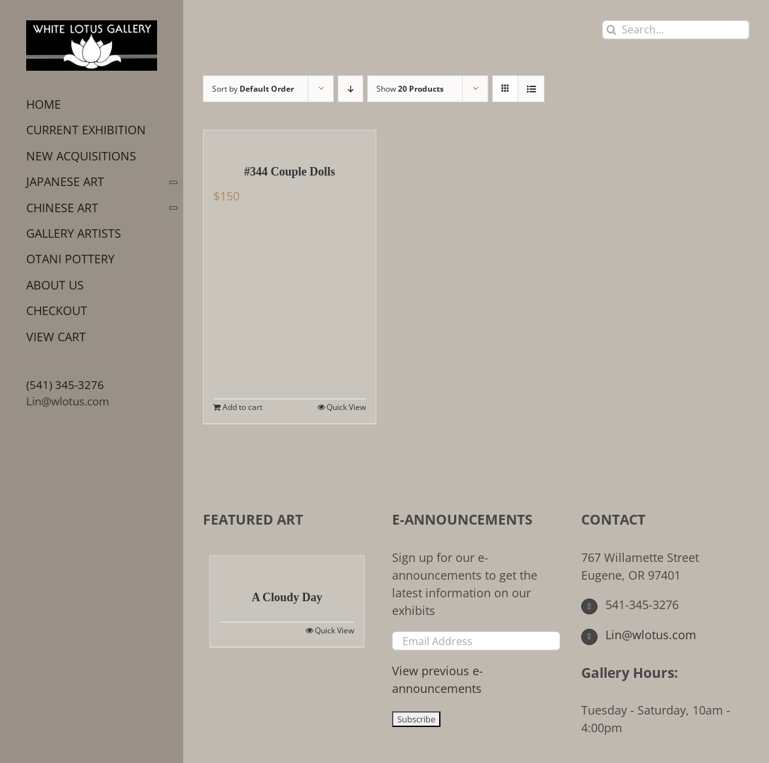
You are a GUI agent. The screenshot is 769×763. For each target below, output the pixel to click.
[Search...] (675, 29)
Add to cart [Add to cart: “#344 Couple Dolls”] (242, 407)
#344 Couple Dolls (289, 171)
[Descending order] (350, 88)
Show (410, 88)
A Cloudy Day (286, 597)
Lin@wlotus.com (67, 401)
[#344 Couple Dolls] (290, 140)
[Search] (611, 29)
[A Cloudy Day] (287, 566)
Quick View (346, 407)
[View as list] (531, 89)
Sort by (253, 88)
